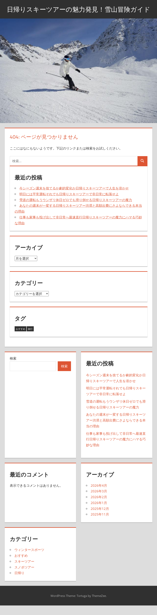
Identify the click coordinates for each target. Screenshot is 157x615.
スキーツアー (24, 571)
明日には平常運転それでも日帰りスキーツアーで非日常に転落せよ (69, 203)
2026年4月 (99, 495)
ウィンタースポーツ (29, 559)
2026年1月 (99, 512)
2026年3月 (99, 501)
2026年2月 (99, 506)
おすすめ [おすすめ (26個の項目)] (20, 338)
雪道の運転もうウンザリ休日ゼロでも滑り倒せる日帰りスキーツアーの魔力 (75, 209)
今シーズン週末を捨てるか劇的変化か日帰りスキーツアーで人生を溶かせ (74, 198)
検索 (13, 368)
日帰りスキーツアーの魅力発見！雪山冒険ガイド (78, 14)
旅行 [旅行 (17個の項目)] (30, 338)
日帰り (19, 583)
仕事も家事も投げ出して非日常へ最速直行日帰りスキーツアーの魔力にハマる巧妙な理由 (116, 449)
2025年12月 (100, 518)
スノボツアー (24, 577)
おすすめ (21, 565)
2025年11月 (100, 524)
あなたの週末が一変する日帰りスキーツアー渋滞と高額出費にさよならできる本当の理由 (116, 430)
